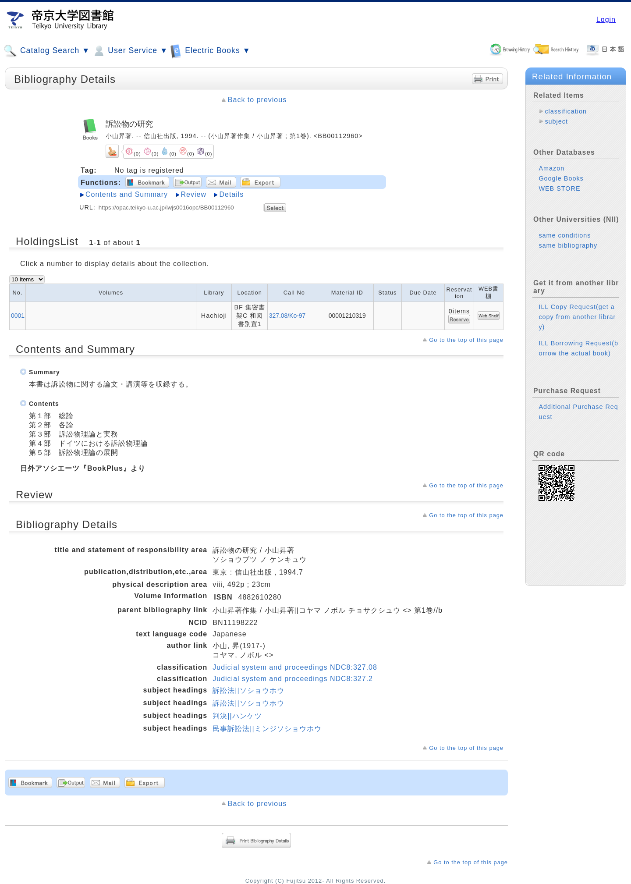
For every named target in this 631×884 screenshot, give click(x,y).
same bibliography (568, 245)
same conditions (565, 235)
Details (231, 194)
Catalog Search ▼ (47, 50)
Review (193, 194)
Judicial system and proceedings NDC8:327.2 (293, 678)
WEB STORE (559, 188)
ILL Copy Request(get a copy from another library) (577, 316)
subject (556, 121)
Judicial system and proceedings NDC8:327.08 (295, 667)
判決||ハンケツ (237, 716)
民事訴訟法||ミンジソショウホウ (267, 728)
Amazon (551, 168)
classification (566, 111)
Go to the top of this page (466, 340)
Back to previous (257, 99)
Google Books (561, 178)
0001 (18, 315)
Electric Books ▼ (210, 50)
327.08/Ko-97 (287, 315)
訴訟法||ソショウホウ (248, 690)
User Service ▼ (130, 50)
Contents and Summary (126, 194)
